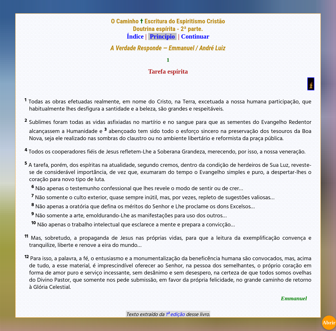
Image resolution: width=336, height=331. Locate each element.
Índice (135, 36)
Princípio (162, 36)
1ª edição (175, 314)
